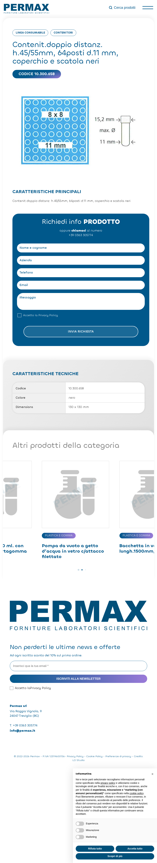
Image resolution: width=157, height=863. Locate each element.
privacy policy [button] (108, 783)
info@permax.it (22, 731)
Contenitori (63, 32)
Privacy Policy (48, 315)
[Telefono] (81, 272)
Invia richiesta (81, 332)
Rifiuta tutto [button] (95, 848)
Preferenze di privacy (118, 756)
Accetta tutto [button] (134, 848)
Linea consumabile (30, 32)
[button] (78, 570)
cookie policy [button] (136, 793)
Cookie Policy (94, 756)
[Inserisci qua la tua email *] (78, 666)
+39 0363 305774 (81, 235)
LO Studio (78, 760)
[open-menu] (148, 7)
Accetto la (40, 315)
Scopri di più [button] (115, 856)
